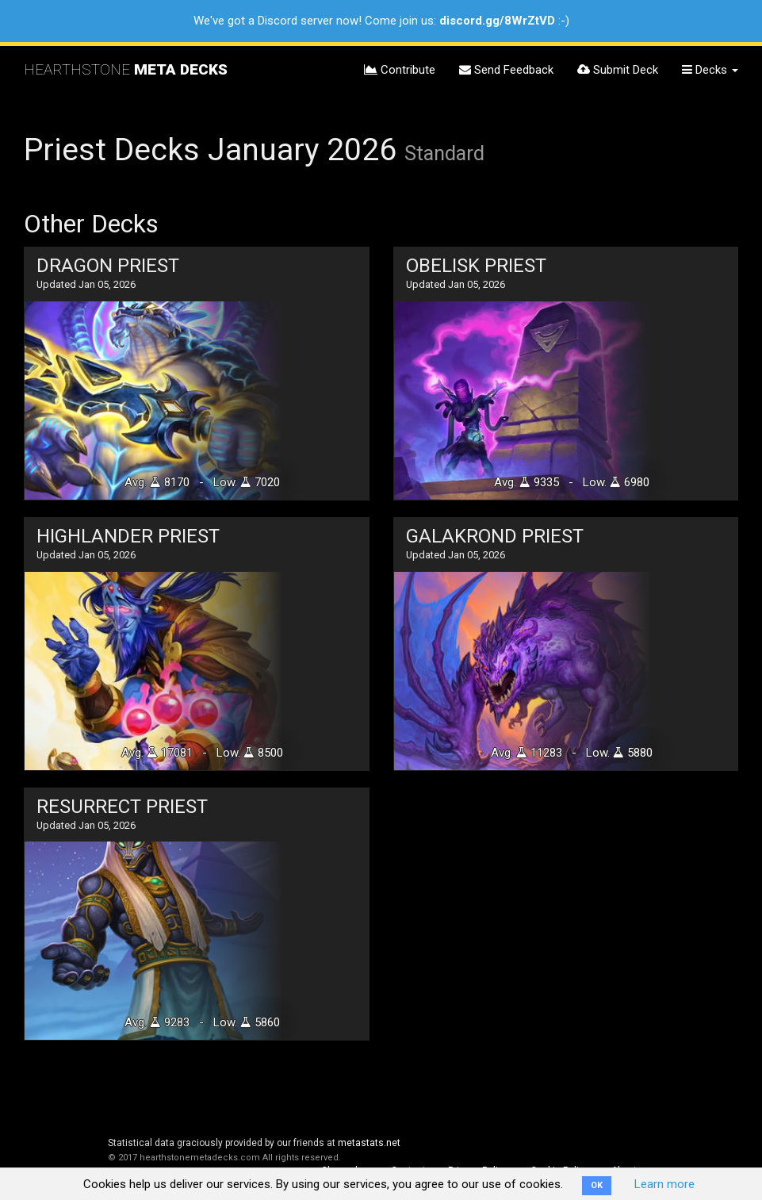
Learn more (664, 1184)
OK (597, 1185)
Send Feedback (506, 70)
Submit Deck (617, 70)
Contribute (399, 70)
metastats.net (369, 1142)
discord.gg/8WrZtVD (497, 20)
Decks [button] (710, 70)
